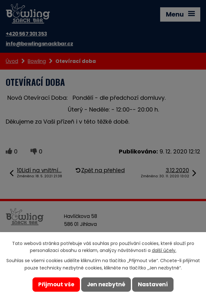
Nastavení (153, 284)
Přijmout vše (56, 284)
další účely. (164, 250)
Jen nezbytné (106, 284)
